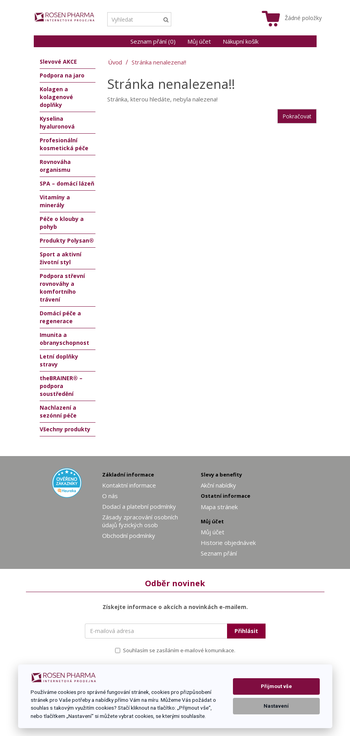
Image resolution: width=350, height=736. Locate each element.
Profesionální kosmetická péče (64, 144)
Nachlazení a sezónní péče (58, 411)
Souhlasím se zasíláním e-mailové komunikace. (175, 650)
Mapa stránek (219, 507)
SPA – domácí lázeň (67, 183)
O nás (110, 496)
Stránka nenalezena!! (159, 62)
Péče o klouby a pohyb (62, 222)
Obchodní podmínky (128, 535)
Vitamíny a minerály (55, 201)
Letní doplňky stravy (59, 360)
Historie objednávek (228, 542)
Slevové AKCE (58, 61)
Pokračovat (297, 116)
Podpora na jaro (62, 75)
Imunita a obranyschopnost (64, 338)
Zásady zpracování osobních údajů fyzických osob (140, 521)
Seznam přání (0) (153, 41)
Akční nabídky (218, 485)
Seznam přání (219, 553)
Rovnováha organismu (55, 165)
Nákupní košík (240, 41)
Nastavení (276, 706)
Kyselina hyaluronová (57, 122)
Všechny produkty (65, 429)
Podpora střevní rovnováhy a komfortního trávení (62, 287)
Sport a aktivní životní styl (60, 258)
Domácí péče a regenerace (60, 317)
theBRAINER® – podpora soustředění (61, 385)
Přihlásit (246, 631)
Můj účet (199, 41)
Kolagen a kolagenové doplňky (56, 97)
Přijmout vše (276, 686)
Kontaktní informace (129, 485)
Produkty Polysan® (67, 240)
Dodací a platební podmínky (139, 506)
